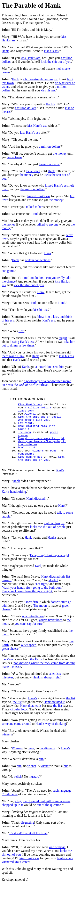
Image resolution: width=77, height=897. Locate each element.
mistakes (7, 689)
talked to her (34, 207)
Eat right (25, 428)
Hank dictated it (36, 511)
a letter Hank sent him (50, 366)
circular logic (19, 721)
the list (70, 710)
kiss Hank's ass (30, 58)
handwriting (18, 504)
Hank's (50, 104)
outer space (28, 657)
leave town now (49, 164)
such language (62, 803)
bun (41, 771)
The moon (24, 439)
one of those (57, 859)
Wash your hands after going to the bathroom (32, 600)
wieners (38, 461)
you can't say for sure (29, 636)
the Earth (36, 671)
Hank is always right (46, 689)
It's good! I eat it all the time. (28, 845)
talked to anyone (47, 224)
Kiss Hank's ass (30, 405)
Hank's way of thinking (50, 736)
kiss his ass (51, 51)
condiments (26, 464)
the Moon (8, 671)
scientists (55, 686)
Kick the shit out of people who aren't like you (39, 422)
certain (38, 260)
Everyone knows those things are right (27, 603)
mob (58, 68)
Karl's (26, 366)
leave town (14, 157)
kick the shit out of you (56, 61)
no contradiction (33, 628)
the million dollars (33, 189)
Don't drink (27, 457)
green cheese (10, 661)
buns (53, 461)
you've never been (51, 632)
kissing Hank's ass (22, 341)
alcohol (53, 592)
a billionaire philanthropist (40, 79)
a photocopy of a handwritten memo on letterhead (36, 382)
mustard (34, 789)
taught (63, 338)
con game (8, 270)
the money (60, 153)
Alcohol (30, 416)
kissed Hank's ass (56, 185)
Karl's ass (48, 320)
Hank (5, 51)
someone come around (16, 736)
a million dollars (25, 108)
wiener (31, 778)
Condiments (9, 806)
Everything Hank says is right (41, 446)
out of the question (49, 817)
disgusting (27, 835)
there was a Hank (13, 356)
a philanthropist (54, 535)
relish (18, 789)
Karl (21, 331)
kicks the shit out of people (48, 539)
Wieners (17, 760)
